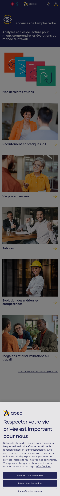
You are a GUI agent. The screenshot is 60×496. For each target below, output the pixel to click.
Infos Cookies (43, 467)
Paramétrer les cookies (30, 492)
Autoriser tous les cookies (30, 476)
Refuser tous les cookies (30, 484)
